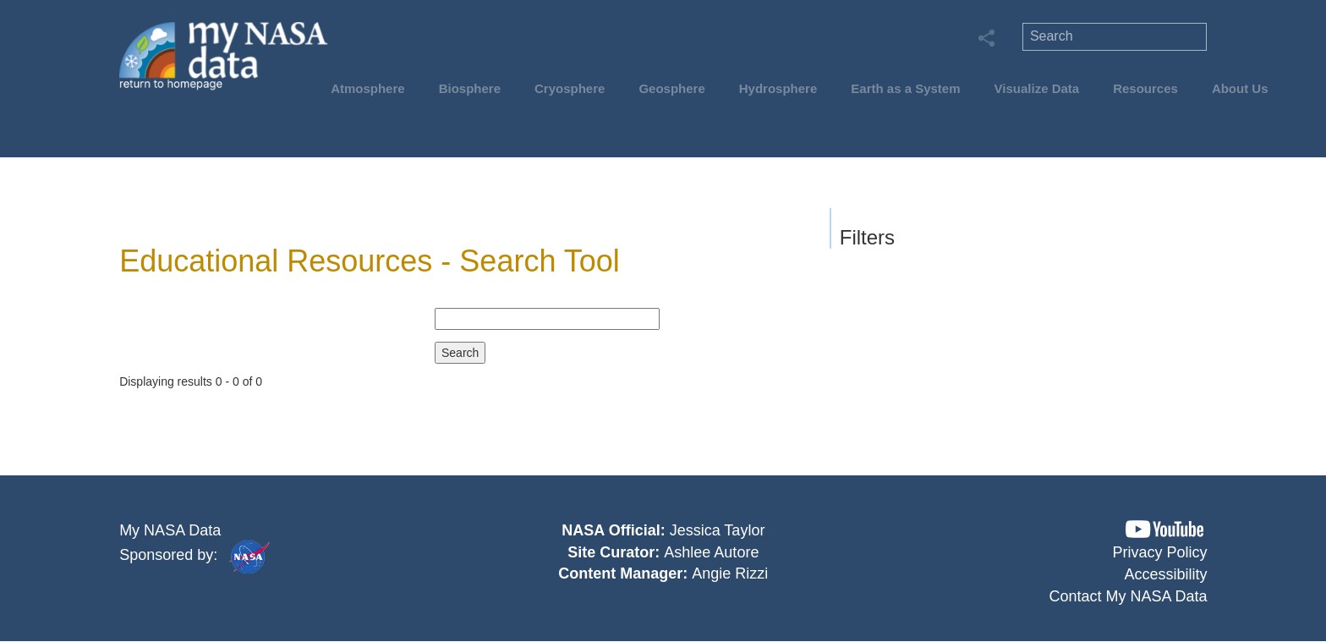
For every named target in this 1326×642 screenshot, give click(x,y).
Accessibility (1166, 574)
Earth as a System (905, 88)
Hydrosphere (778, 88)
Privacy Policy (1160, 552)
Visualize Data (1037, 88)
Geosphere (671, 88)
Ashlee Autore (711, 552)
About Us (1240, 88)
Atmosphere (368, 88)
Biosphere (470, 88)
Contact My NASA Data (1128, 596)
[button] (1164, 529)
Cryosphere (569, 88)
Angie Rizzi (730, 573)
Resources (1145, 88)
